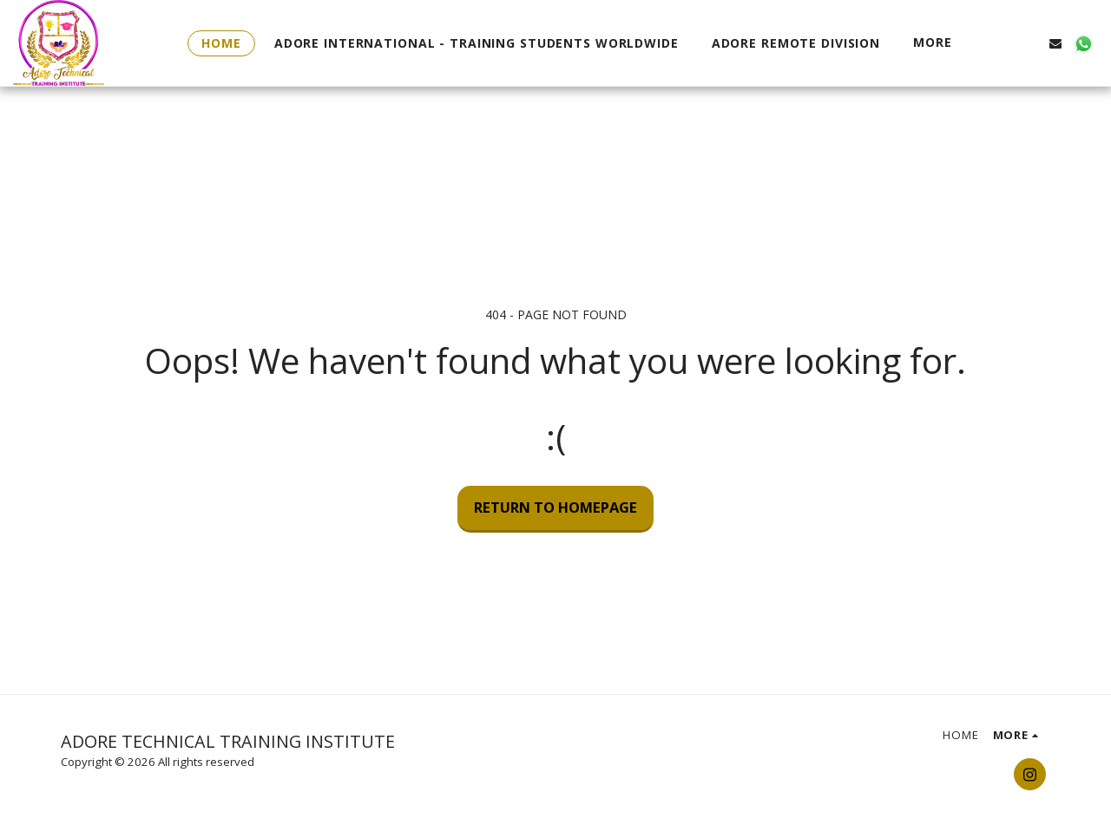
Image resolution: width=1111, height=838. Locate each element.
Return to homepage (555, 507)
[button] (1000, 42)
